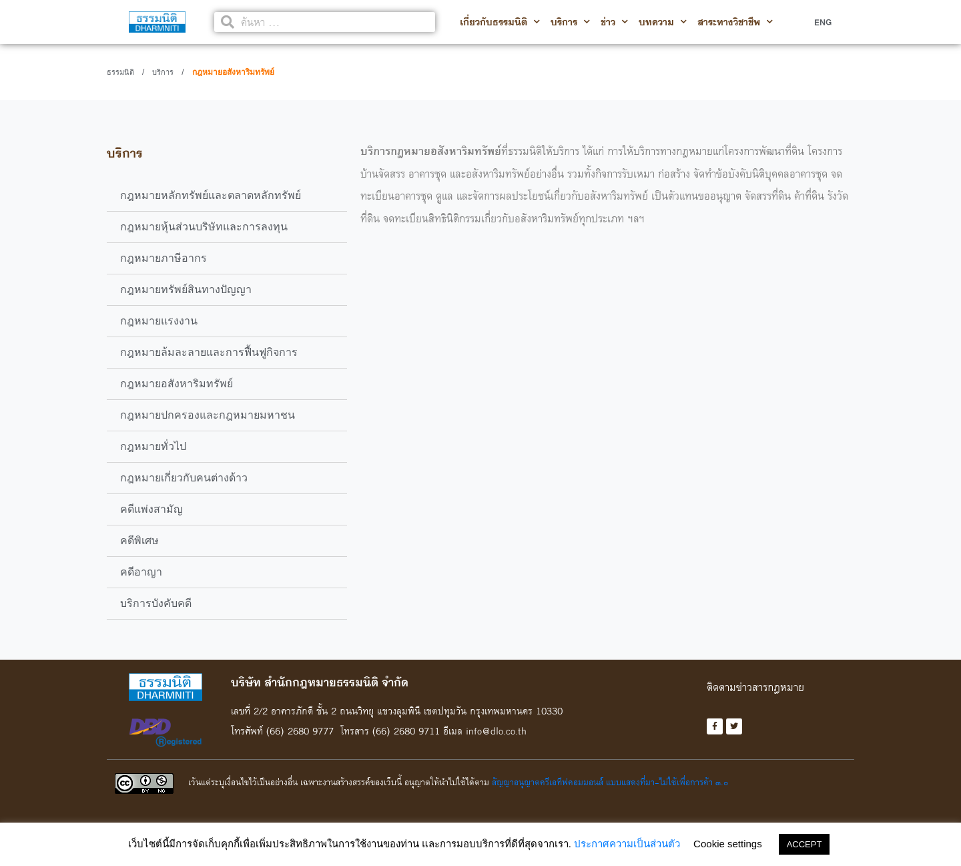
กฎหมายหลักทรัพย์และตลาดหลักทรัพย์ (210, 195)
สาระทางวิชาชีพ (735, 22)
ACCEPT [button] (804, 844)
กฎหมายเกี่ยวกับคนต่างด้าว (184, 477)
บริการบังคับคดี (156, 603)
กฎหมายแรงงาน (159, 321)
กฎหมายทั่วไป (153, 446)
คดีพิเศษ (139, 540)
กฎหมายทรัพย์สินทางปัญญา (186, 289)
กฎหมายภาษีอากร (163, 258)
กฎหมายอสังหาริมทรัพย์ (176, 383)
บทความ (663, 22)
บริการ (570, 22)
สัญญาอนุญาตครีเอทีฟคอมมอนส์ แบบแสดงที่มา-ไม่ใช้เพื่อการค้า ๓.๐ (610, 782)
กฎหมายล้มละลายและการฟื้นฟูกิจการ (209, 352)
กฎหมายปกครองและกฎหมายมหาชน (207, 415)
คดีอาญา (141, 572)
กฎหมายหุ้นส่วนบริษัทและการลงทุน (204, 226)
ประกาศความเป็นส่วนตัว (627, 843)
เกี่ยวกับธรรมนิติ (500, 22)
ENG (823, 22)
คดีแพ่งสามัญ (151, 509)
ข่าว (614, 22)
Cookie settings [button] (727, 843)
